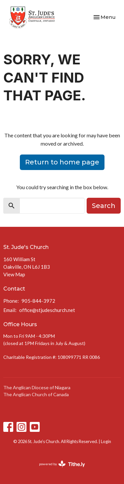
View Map (14, 274)
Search (103, 206)
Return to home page (62, 162)
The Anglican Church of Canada (36, 394)
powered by (62, 464)
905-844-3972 (38, 301)
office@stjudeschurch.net (47, 310)
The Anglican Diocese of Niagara (36, 387)
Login (106, 441)
